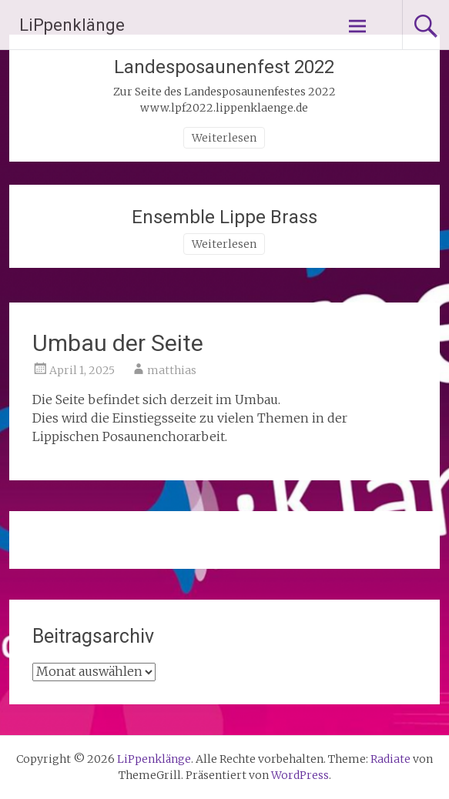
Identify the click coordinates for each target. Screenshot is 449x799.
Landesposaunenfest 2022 (224, 67)
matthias (171, 370)
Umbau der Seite (117, 342)
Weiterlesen (224, 138)
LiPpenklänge (72, 25)
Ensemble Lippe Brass (224, 217)
